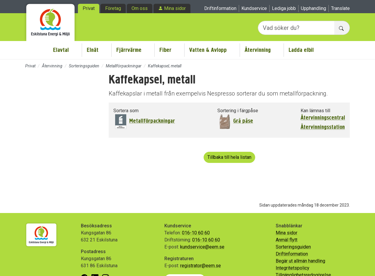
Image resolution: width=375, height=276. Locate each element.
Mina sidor (175, 8)
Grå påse (243, 121)
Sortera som (126, 110)
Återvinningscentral (323, 117)
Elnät (92, 50)
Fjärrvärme (129, 50)
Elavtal (61, 50)
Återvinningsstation (323, 127)
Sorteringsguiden (84, 66)
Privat (89, 8)
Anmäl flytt (286, 240)
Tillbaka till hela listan (229, 157)
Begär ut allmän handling (300, 261)
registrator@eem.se (200, 265)
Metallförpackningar (124, 66)
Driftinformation (220, 8)
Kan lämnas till (315, 110)
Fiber (165, 50)
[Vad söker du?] (296, 28)
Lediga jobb (284, 8)
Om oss (140, 8)
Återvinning (258, 50)
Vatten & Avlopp (208, 50)
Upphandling (313, 8)
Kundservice (254, 8)
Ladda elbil (301, 50)
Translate (340, 8)
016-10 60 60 (196, 233)
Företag (113, 8)
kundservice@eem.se (202, 247)
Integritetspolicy (292, 268)
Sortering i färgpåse (237, 110)
